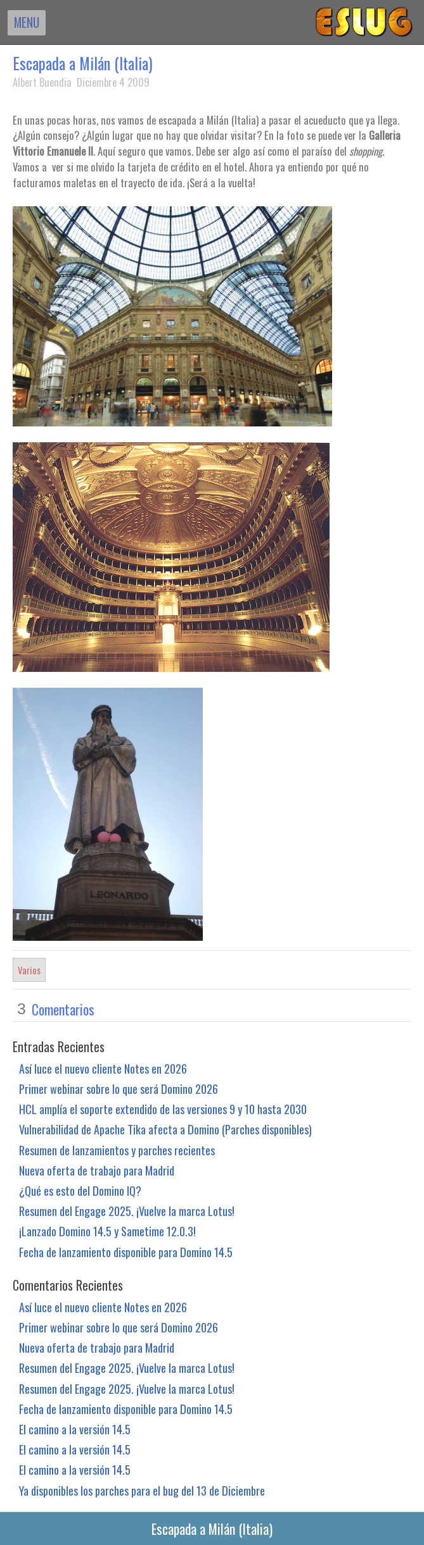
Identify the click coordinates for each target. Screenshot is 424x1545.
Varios (29, 970)
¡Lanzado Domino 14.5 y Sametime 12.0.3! (107, 1230)
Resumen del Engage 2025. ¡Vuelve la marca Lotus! (126, 1210)
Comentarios (63, 1009)
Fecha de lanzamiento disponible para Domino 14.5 (126, 1251)
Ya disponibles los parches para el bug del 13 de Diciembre (142, 1490)
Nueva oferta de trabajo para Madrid (96, 1170)
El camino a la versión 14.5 (75, 1428)
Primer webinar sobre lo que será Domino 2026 (118, 1088)
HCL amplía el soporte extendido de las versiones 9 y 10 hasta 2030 (163, 1108)
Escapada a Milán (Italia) (83, 63)
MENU (26, 22)
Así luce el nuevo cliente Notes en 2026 (103, 1068)
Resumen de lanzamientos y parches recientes (117, 1149)
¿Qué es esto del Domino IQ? (80, 1190)
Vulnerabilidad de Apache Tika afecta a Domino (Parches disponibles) (165, 1129)
